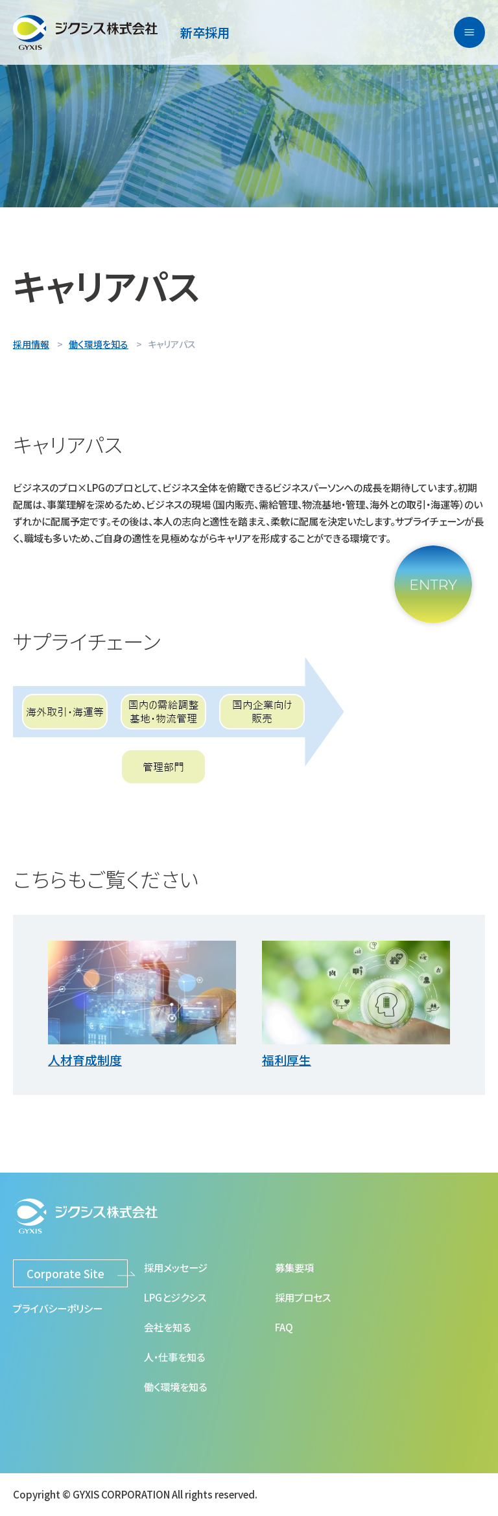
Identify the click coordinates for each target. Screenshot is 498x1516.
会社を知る (167, 1327)
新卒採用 (205, 32)
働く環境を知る (175, 1386)
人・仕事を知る (174, 1356)
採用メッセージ (176, 1267)
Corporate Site (65, 1273)
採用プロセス (303, 1297)
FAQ (284, 1327)
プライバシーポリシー (57, 1308)
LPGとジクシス (175, 1297)
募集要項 (294, 1267)
